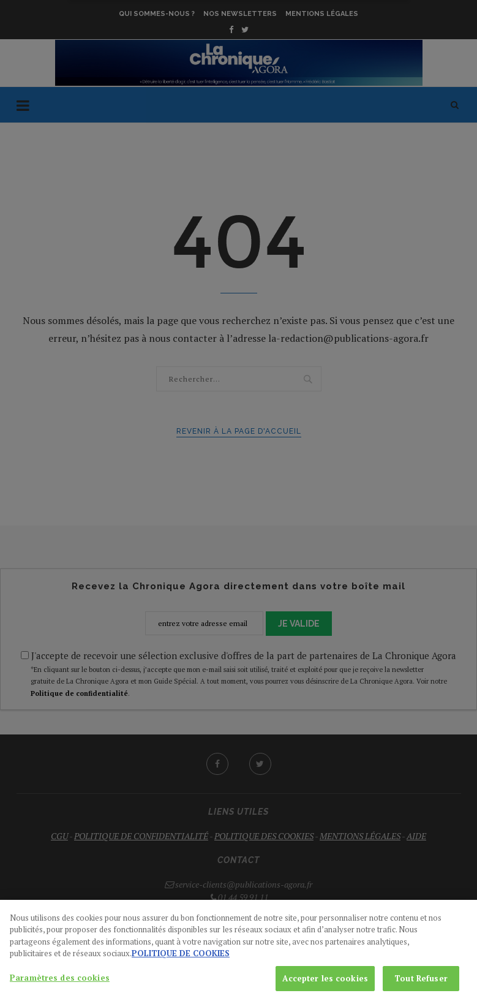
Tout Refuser (421, 987)
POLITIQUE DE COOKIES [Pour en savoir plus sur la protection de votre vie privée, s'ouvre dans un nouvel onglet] (181, 962)
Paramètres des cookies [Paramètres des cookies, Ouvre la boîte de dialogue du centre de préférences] (60, 986)
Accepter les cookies (325, 987)
